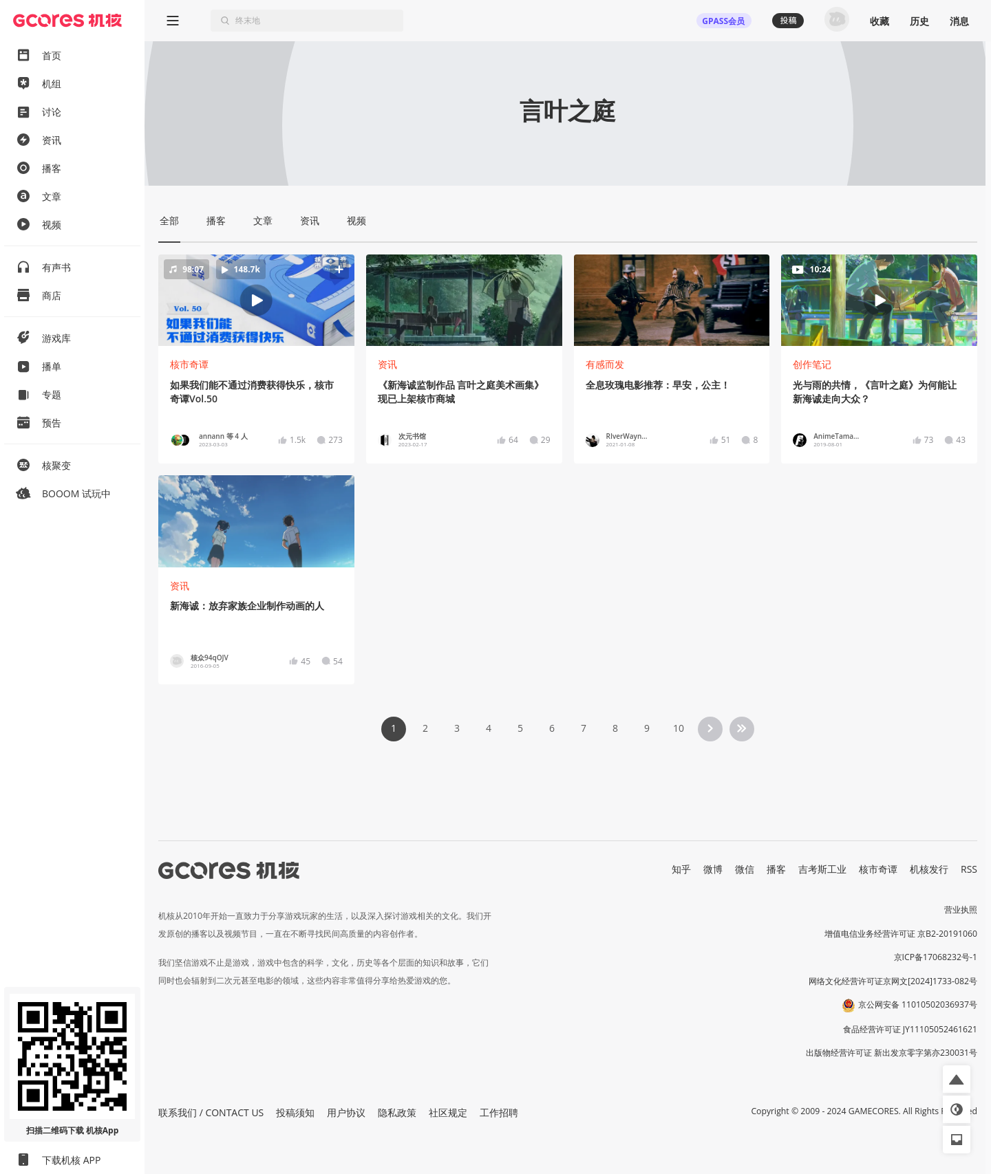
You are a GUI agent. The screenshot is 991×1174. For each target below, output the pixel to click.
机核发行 (929, 869)
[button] (256, 300)
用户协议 (346, 1112)
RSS (969, 869)
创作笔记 (812, 364)
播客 (776, 869)
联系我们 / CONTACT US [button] (211, 1112)
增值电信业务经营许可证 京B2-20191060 (900, 933)
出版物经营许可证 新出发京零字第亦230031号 (891, 1052)
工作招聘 (499, 1112)
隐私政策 (397, 1112)
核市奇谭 (189, 364)
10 (678, 728)
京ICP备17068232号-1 (936, 957)
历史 (919, 21)
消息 (959, 21)
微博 (713, 869)
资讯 (387, 364)
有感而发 (605, 364)
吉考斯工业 (822, 869)
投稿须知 (295, 1112)
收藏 (879, 21)
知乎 (681, 869)
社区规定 (448, 1112)
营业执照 (960, 909)
